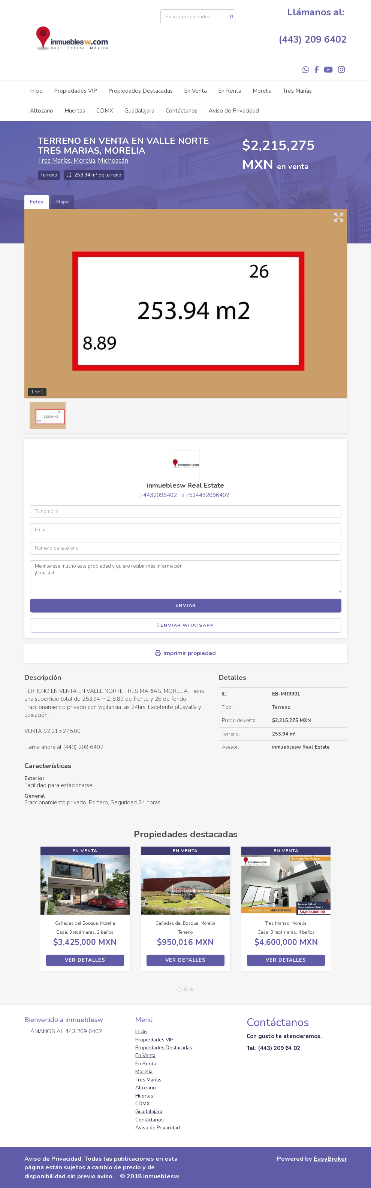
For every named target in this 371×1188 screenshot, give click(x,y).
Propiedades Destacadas (140, 91)
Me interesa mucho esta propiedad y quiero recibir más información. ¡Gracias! (185, 576)
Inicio (36, 91)
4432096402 (160, 495)
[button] (32, 913)
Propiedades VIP (75, 91)
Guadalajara (139, 110)
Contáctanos (181, 110)
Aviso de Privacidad (234, 110)
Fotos (36, 202)
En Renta (229, 91)
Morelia (262, 91)
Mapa (62, 202)
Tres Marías (297, 91)
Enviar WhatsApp (185, 625)
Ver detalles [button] (85, 960)
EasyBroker (330, 1158)
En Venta (195, 91)
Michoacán (113, 160)
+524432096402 (207, 495)
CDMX (104, 110)
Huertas (74, 110)
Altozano (41, 110)
